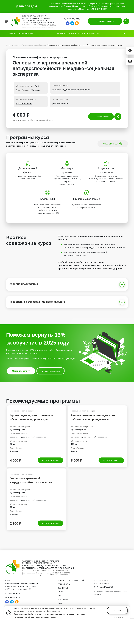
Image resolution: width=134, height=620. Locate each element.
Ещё (123, 34)
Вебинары (63, 588)
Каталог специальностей (21, 34)
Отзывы (62, 592)
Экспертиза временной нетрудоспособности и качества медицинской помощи (31, 482)
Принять (117, 610)
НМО (60, 603)
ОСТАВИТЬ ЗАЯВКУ (104, 21)
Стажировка (64, 584)
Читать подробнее (50, 371)
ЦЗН (60, 595)
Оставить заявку (101, 116)
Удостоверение (24, 103)
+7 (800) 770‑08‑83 (72, 19)
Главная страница (14, 45)
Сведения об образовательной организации (77, 34)
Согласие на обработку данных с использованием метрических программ (49, 614)
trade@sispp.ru (13, 597)
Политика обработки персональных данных (35, 617)
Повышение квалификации (34, 45)
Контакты (63, 599)
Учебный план (112, 143)
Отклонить (117, 617)
